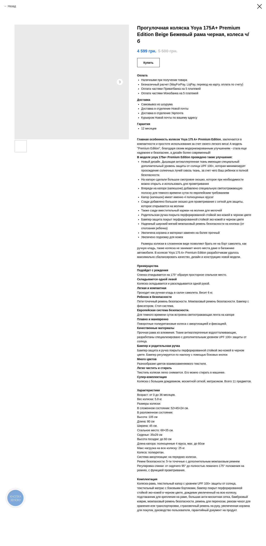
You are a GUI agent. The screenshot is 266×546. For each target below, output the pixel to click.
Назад (12, 6)
